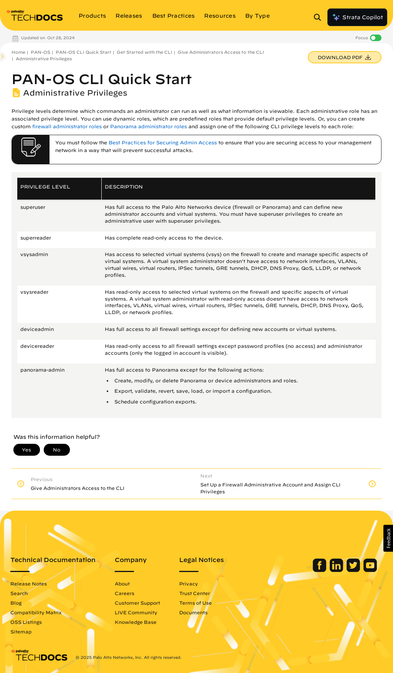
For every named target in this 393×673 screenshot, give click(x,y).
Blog (15, 602)
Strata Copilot (357, 17)
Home (18, 52)
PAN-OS (40, 52)
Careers (124, 593)
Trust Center (194, 593)
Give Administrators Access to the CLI (221, 52)
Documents (193, 612)
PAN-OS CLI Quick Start (83, 52)
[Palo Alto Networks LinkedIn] (337, 570)
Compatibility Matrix (35, 612)
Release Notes (28, 583)
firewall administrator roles (67, 126)
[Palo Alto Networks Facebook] (320, 570)
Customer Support (137, 602)
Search (19, 593)
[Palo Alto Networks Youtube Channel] (370, 570)
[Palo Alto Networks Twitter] (354, 570)
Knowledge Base (136, 622)
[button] (388, 538)
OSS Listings (26, 622)
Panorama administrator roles (148, 126)
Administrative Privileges (44, 58)
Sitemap (20, 631)
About (122, 583)
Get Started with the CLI (144, 52)
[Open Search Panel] (319, 17)
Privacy (188, 583)
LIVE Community (136, 612)
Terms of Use (195, 602)
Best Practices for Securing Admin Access (163, 143)
